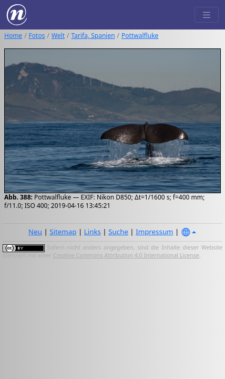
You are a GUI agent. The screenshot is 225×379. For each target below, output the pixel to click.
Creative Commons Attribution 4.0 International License (126, 255)
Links (92, 231)
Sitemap (62, 231)
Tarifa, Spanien (93, 35)
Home (13, 35)
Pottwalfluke (139, 35)
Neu (35, 231)
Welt (58, 35)
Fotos (37, 35)
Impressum (154, 231)
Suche (118, 231)
